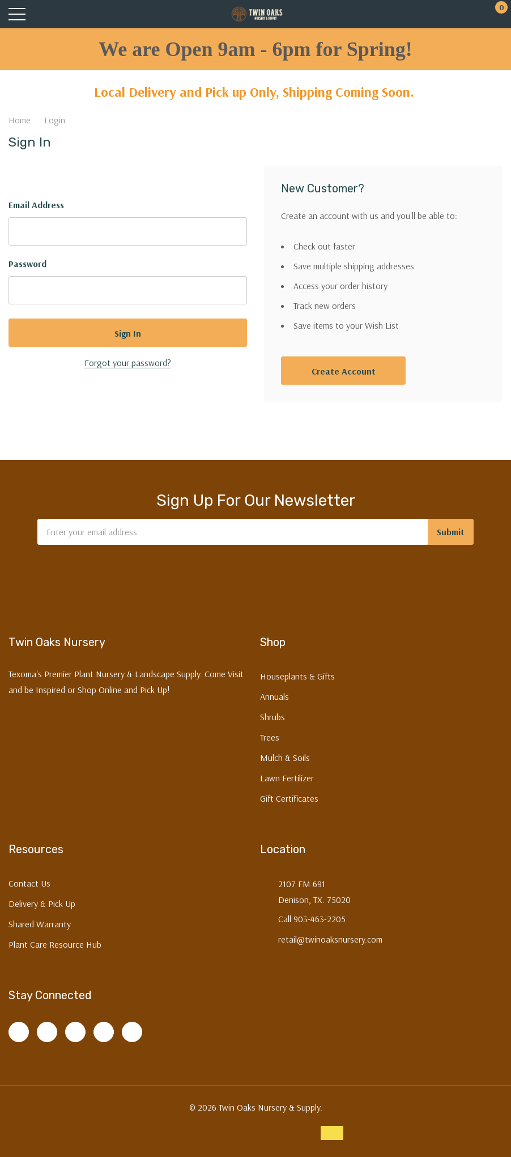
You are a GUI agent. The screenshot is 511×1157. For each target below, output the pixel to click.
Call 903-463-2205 (312, 918)
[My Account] (453, 14)
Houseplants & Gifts (297, 676)
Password (27, 263)
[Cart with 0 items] (495, 14)
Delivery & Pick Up (41, 903)
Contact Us (29, 883)
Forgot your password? (127, 362)
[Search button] (61, 14)
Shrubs (272, 716)
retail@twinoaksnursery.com (330, 939)
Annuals (274, 696)
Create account (344, 371)
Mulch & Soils (285, 757)
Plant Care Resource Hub (54, 944)
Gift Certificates (289, 798)
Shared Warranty (39, 924)
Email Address (36, 204)
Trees (269, 737)
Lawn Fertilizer (287, 778)
